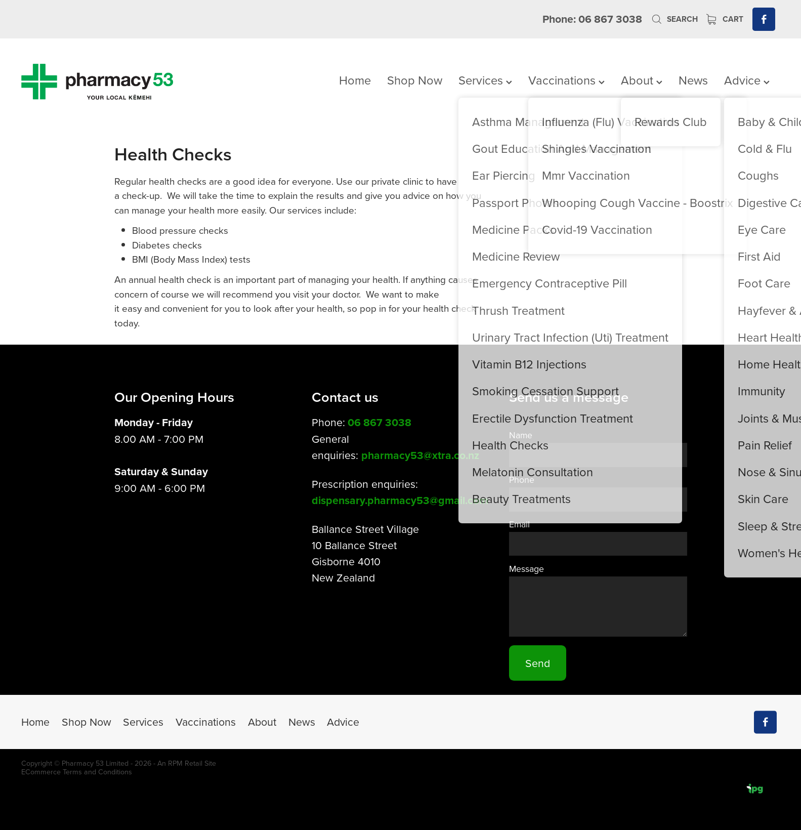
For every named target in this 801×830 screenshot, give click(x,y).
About (641, 80)
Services (485, 80)
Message (526, 568)
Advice (747, 80)
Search (674, 19)
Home (355, 80)
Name (520, 435)
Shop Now (414, 80)
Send (537, 663)
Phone (521, 479)
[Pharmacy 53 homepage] (97, 81)
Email (519, 524)
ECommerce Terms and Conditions (76, 772)
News (693, 80)
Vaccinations (566, 80)
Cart (725, 19)
